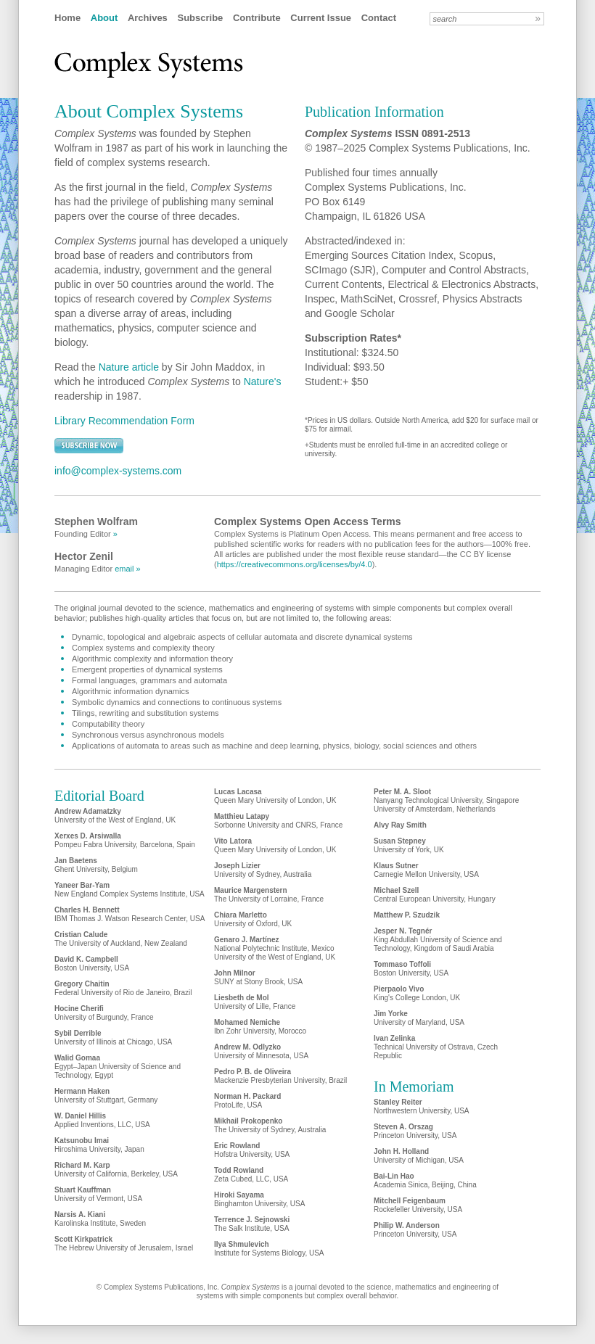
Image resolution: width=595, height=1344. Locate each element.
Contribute (257, 17)
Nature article (129, 367)
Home (67, 17)
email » (127, 568)
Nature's (263, 381)
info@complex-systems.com (117, 471)
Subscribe (200, 17)
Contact (378, 17)
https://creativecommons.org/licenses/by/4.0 (294, 564)
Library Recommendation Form (124, 420)
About (104, 17)
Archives (148, 17)
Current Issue (320, 17)
